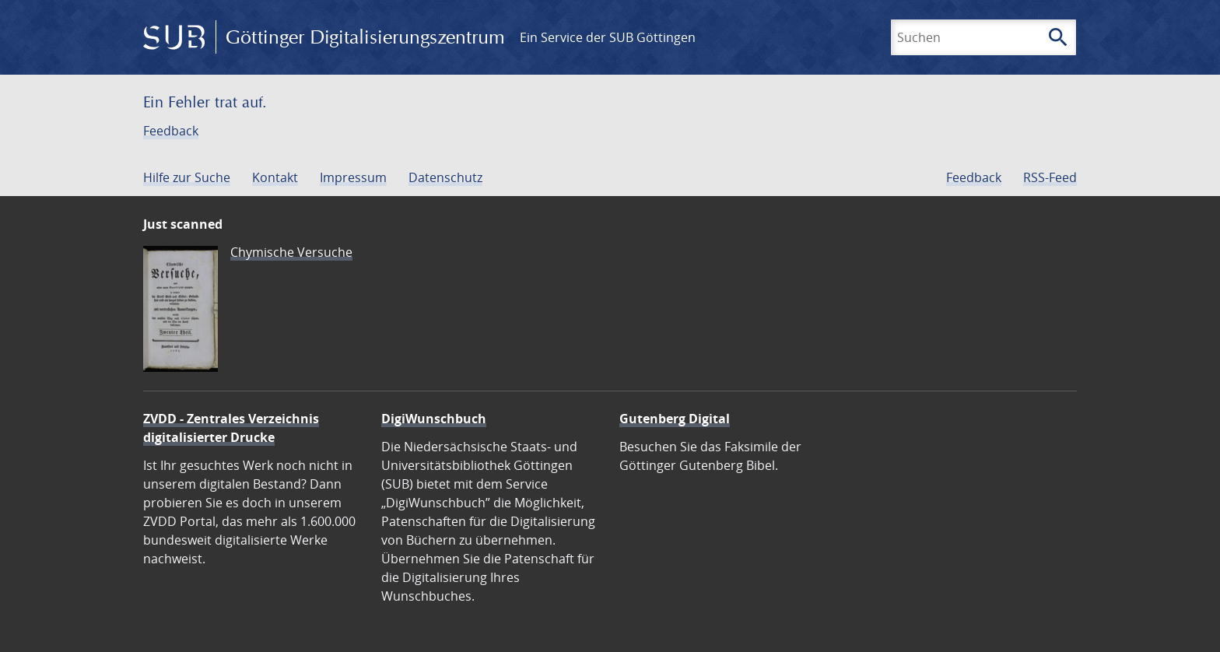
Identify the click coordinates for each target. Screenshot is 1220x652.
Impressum (353, 177)
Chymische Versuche (291, 252)
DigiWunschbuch (433, 418)
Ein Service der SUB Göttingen (608, 37)
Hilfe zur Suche (186, 177)
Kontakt (275, 177)
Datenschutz (445, 177)
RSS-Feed (1050, 177)
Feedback (170, 130)
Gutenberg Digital (674, 418)
